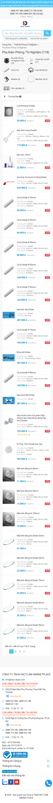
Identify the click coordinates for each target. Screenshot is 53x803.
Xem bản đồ (15, 696)
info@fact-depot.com (15, 680)
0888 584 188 (29, 14)
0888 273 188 (30, 11)
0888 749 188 (16, 14)
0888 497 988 (17, 11)
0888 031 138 (12, 704)
